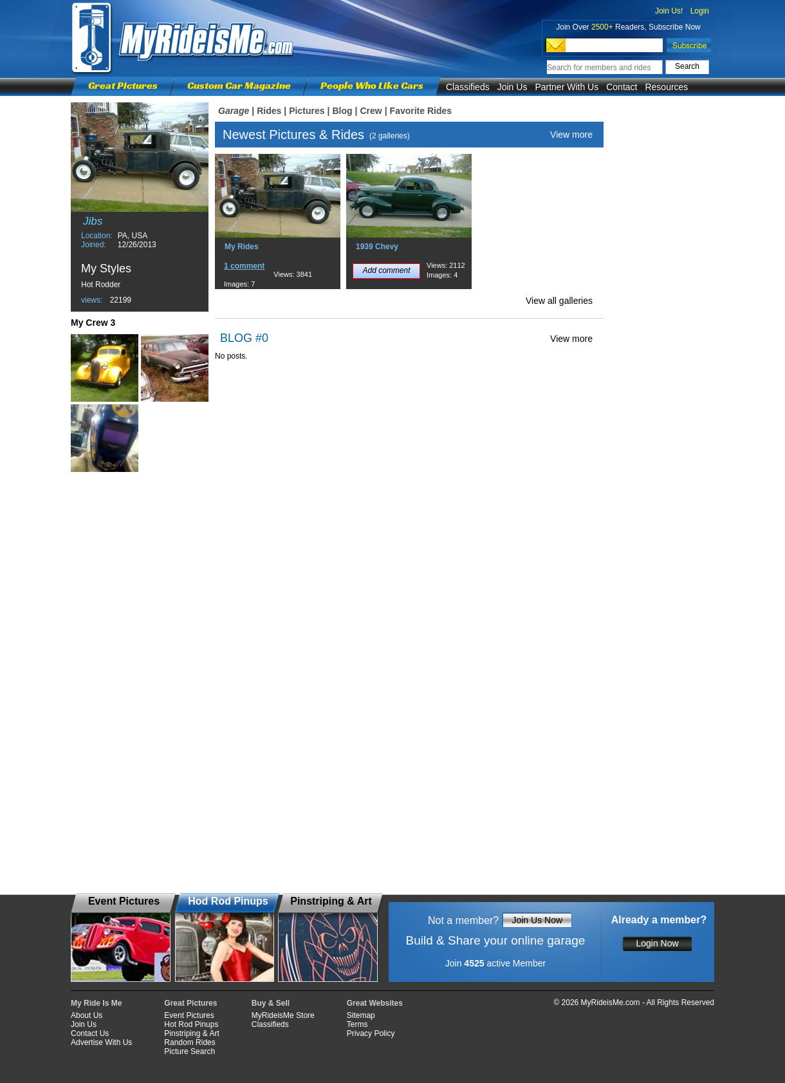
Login (699, 10)
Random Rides (189, 1042)
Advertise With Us (101, 1042)
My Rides (242, 246)
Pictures (306, 111)
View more (571, 134)
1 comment (244, 265)
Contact (621, 87)
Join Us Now (537, 920)
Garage (233, 111)
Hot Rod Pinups (191, 1024)
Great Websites (375, 1003)
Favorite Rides (421, 111)
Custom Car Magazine (239, 85)
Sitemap (361, 1015)
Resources (666, 87)
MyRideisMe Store (283, 1015)
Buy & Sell (271, 1003)
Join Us (512, 87)
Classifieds (468, 87)
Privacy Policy (371, 1033)
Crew (371, 111)
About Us (86, 1015)
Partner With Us (566, 87)
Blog (342, 111)
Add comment (386, 270)
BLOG (236, 338)
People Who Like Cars (371, 85)
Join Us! (669, 10)
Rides (269, 111)
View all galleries (559, 301)
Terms (357, 1024)
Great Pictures (123, 85)
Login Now (657, 943)
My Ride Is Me (96, 1003)
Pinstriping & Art (191, 1033)
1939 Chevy (377, 246)
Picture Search (189, 1051)
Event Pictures (189, 1015)
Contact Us (90, 1033)
